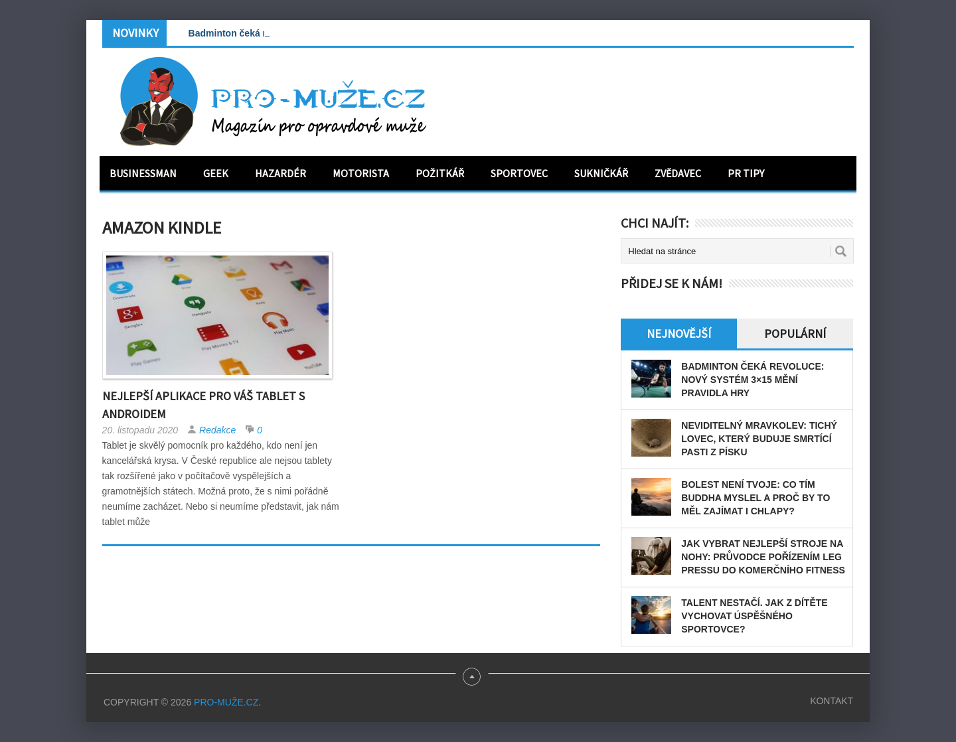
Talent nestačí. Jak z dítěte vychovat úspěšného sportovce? (754, 615)
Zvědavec (678, 173)
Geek (215, 173)
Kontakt (831, 701)
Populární (795, 333)
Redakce (217, 430)
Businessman (143, 173)
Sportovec (519, 173)
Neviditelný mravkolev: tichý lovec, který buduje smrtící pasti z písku (759, 438)
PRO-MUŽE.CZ (226, 702)
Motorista (361, 173)
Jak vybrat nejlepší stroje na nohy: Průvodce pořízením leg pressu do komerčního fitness (763, 556)
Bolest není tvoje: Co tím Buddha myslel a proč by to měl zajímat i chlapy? (755, 497)
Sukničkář (601, 173)
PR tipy (746, 173)
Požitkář (440, 173)
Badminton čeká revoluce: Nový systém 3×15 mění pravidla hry (752, 379)
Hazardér (280, 173)
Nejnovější (679, 333)
